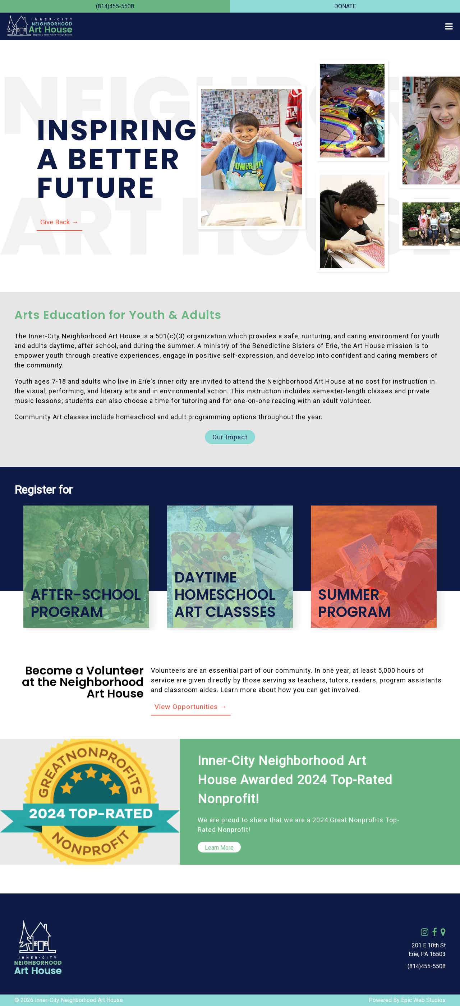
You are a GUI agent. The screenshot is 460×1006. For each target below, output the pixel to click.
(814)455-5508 (115, 6)
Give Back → (59, 222)
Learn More (219, 847)
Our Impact (230, 437)
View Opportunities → (191, 707)
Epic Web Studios (423, 1000)
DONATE (345, 6)
